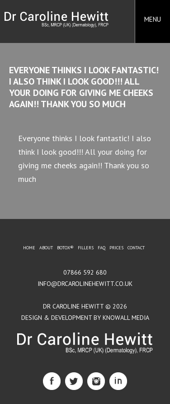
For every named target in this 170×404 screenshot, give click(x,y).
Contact (136, 248)
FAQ (101, 248)
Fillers (86, 248)
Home (29, 248)
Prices (116, 248)
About (46, 248)
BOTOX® (65, 248)
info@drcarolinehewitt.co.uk (85, 284)
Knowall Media (126, 318)
